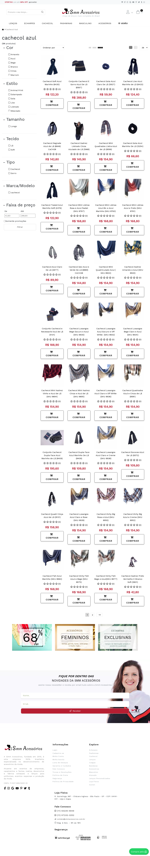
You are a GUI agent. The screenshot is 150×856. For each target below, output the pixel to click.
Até (22, 211)
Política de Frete (60, 775)
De (6, 211)
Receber (75, 711)
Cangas (92, 763)
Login (55, 750)
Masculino (85, 23)
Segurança (57, 778)
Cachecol (47, 23)
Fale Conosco (59, 769)
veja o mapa (65, 799)
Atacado (93, 775)
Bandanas (93, 766)
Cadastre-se (58, 753)
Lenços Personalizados (99, 778)
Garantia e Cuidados (62, 766)
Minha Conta (58, 756)
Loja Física (94, 781)
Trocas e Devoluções (62, 772)
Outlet (92, 785)
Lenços (13, 23)
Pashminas (66, 23)
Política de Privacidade (63, 781)
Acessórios (104, 23)
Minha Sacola (58, 759)
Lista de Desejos (60, 763)
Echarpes (29, 23)
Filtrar (20, 227)
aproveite (32, 2)
